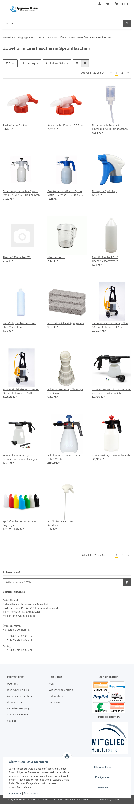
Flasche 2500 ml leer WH (17, 257)
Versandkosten (15, 702)
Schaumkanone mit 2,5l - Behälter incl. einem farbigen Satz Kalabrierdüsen (20, 457)
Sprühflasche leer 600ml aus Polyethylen (19, 523)
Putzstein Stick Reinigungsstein (65, 323)
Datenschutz (31, 793)
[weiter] (128, 73)
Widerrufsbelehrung (61, 689)
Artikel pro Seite (55, 63)
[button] (100, 3)
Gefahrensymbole (17, 714)
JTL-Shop (116, 799)
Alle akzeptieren (102, 767)
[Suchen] (63, 23)
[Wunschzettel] (108, 3)
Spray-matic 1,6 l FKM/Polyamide (111, 455)
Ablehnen (102, 787)
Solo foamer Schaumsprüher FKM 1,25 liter (64, 457)
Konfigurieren (102, 777)
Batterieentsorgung (18, 708)
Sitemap (12, 720)
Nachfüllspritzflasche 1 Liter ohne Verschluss (19, 325)
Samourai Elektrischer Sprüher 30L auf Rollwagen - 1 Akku (110, 325)
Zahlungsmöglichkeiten (20, 696)
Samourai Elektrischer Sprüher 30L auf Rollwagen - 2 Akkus (21, 391)
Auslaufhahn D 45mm (15, 125)
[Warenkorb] (121, 3)
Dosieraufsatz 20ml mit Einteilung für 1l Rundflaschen (110, 127)
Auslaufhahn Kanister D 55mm (65, 125)
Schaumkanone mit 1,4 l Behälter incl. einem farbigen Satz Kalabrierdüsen (111, 391)
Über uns (12, 683)
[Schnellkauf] (63, 582)
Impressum (15, 793)
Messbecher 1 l (56, 257)
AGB (51, 683)
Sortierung (29, 63)
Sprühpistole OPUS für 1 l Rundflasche (62, 523)
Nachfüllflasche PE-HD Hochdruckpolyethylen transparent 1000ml (105, 259)
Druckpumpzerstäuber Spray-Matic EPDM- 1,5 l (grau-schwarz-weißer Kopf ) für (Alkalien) (22, 193)
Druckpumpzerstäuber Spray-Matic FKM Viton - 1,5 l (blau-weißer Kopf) (64, 193)
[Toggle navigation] (4, 7)
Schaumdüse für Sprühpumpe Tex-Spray (65, 391)
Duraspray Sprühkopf (104, 191)
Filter (10, 63)
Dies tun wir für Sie (18, 689)
